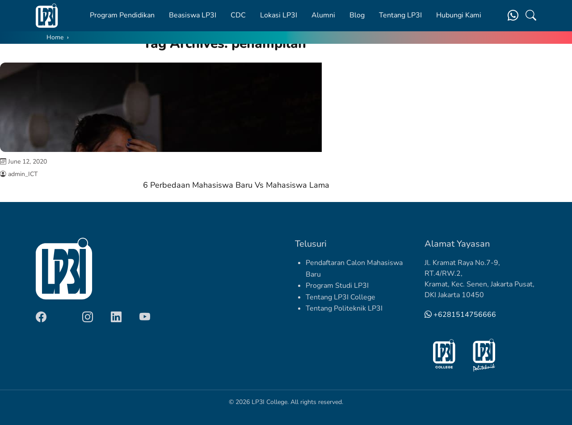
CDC (238, 15)
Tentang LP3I (400, 15)
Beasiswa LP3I (192, 15)
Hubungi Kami (458, 15)
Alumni (323, 15)
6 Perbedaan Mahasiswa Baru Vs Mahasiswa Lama (236, 185)
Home (54, 37)
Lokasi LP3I (278, 15)
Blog (357, 15)
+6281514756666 (460, 315)
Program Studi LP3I (337, 285)
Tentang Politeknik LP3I (344, 308)
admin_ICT (23, 174)
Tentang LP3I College (340, 297)
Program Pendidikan (122, 15)
